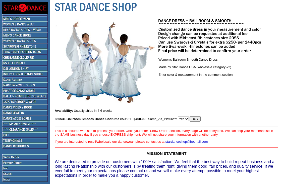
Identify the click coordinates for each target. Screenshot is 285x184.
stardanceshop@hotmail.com (186, 141)
